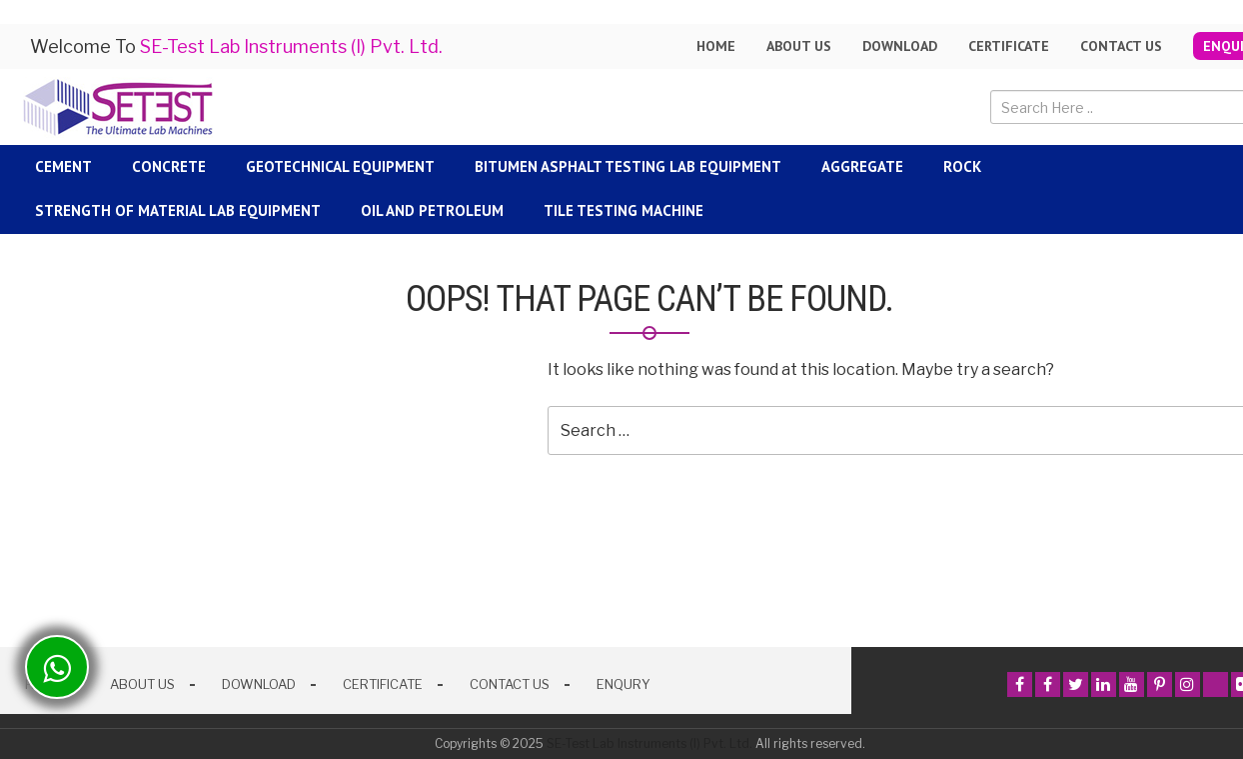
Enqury (623, 684)
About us (798, 46)
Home (715, 46)
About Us (142, 684)
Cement (63, 166)
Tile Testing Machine (623, 210)
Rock (962, 166)
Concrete (169, 166)
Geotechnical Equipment (340, 166)
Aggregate (862, 166)
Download (899, 46)
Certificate (1008, 46)
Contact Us (1121, 46)
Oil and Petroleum (432, 210)
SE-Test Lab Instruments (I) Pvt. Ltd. (649, 743)
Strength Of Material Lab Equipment (178, 210)
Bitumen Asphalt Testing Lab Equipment (628, 166)
